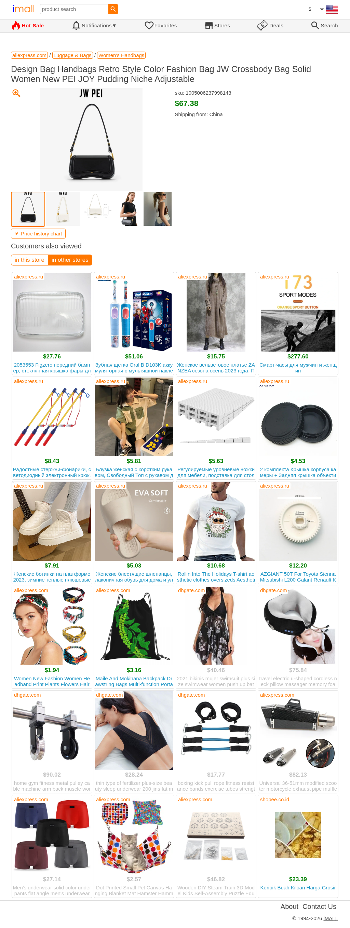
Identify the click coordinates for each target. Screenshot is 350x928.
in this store (29, 260)
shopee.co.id (274, 799)
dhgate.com (191, 590)
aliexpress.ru (28, 276)
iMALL (330, 918)
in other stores (70, 260)
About (289, 906)
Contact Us (319, 906)
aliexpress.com (31, 590)
